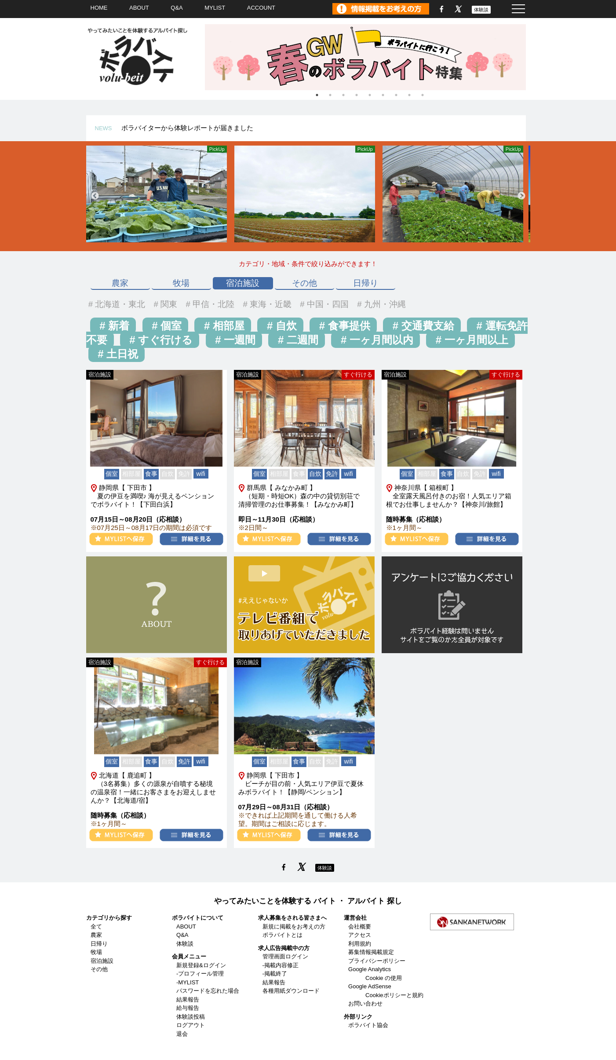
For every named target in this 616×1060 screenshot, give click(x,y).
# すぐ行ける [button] (160, 340)
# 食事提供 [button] (343, 326)
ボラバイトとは (282, 935)
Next (521, 196)
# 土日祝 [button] (117, 354)
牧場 (181, 283)
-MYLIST (187, 982)
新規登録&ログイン (201, 965)
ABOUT (139, 7)
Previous (95, 196)
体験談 (481, 9)
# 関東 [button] (164, 304)
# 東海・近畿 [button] (266, 304)
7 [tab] (396, 95)
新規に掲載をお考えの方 (293, 926)
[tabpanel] (369, 57)
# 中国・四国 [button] (323, 304)
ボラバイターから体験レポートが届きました (187, 128)
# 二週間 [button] (296, 340)
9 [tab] (422, 95)
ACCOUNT (261, 7)
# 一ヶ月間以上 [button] (470, 340)
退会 (182, 1034)
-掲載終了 (274, 973)
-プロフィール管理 (200, 973)
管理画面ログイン (285, 956)
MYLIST (214, 7)
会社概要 (359, 926)
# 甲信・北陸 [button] (208, 304)
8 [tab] (409, 95)
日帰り (365, 283)
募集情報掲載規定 (371, 952)
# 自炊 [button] (280, 326)
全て (96, 926)
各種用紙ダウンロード (291, 990)
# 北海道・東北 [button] (116, 304)
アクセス (359, 935)
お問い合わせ (365, 1003)
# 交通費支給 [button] (422, 326)
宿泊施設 (242, 283)
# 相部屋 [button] (222, 326)
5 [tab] (369, 95)
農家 (120, 283)
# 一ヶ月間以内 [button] (375, 340)
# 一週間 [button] (234, 340)
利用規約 (359, 943)
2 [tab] (330, 95)
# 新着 (113, 326)
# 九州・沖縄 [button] (380, 304)
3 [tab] (343, 95)
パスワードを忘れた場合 (207, 990)
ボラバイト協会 (368, 1025)
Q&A (176, 7)
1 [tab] (317, 95)
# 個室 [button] (165, 326)
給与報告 (187, 1008)
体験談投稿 (190, 1016)
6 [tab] (383, 95)
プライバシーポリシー (376, 961)
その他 (304, 283)
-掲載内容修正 (280, 965)
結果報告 (187, 999)
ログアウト (190, 1025)
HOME (99, 7)
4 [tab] (356, 95)
